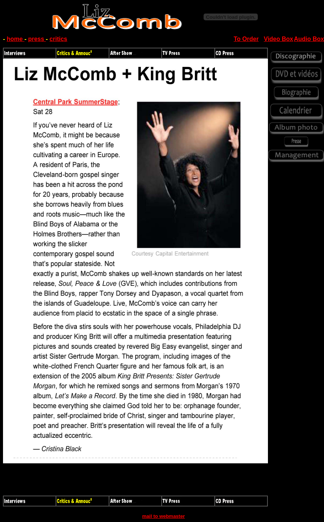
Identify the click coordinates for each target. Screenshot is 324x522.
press (37, 39)
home (15, 39)
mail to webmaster (163, 516)
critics (58, 39)
